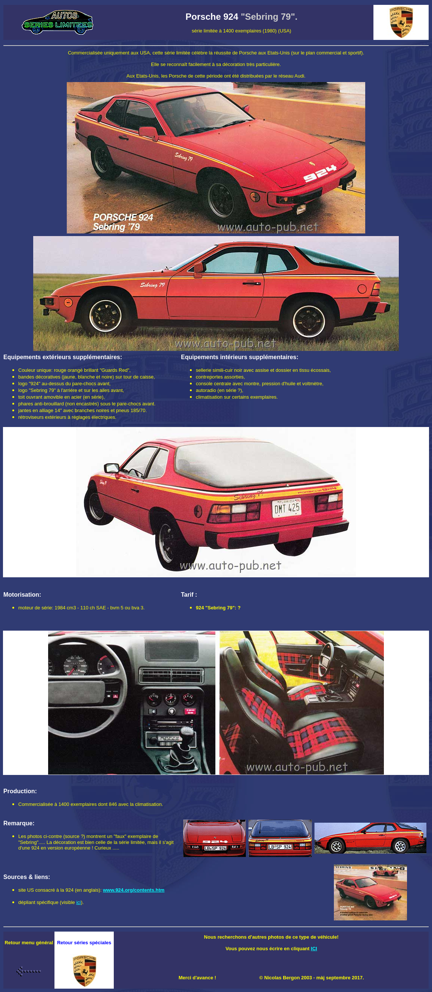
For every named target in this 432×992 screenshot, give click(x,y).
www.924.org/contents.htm (134, 890)
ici (78, 902)
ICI (314, 948)
